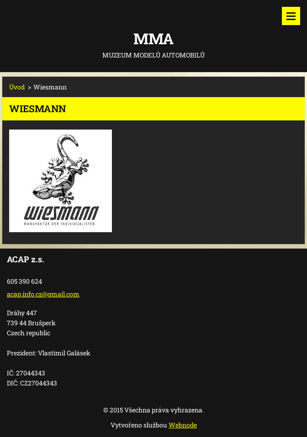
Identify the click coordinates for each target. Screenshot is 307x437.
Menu (291, 16)
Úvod (17, 87)
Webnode (183, 425)
